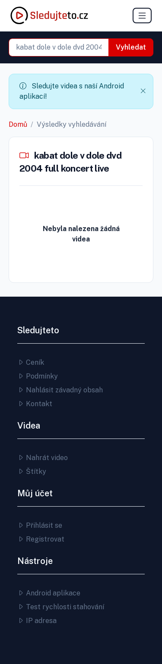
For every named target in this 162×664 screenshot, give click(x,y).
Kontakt (34, 404)
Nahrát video (42, 458)
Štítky (31, 471)
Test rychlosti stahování (60, 607)
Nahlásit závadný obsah (60, 390)
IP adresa (37, 621)
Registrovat (40, 539)
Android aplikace (48, 593)
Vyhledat (131, 47)
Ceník (30, 362)
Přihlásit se (39, 525)
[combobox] (59, 47)
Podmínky (37, 376)
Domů (18, 124)
